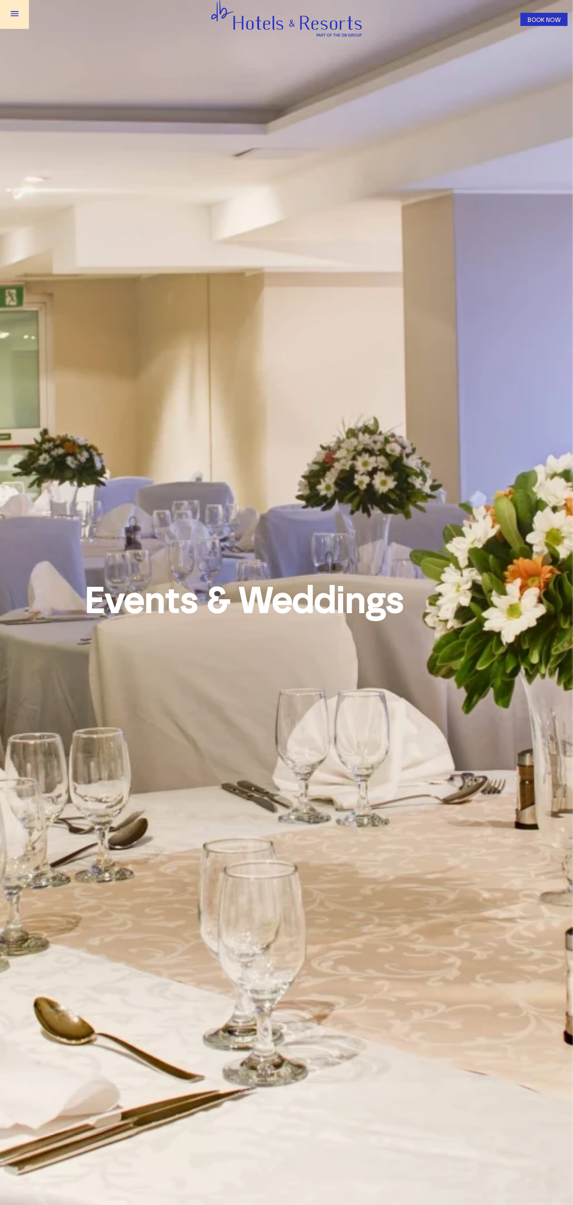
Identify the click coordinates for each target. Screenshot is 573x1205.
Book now (544, 20)
